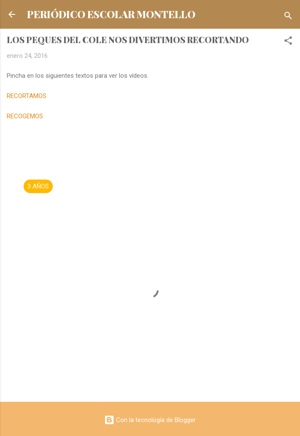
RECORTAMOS (26, 96)
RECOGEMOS (25, 116)
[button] (288, 42)
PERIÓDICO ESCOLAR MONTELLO (111, 14)
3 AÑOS (38, 186)
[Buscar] (288, 17)
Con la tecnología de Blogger (150, 420)
